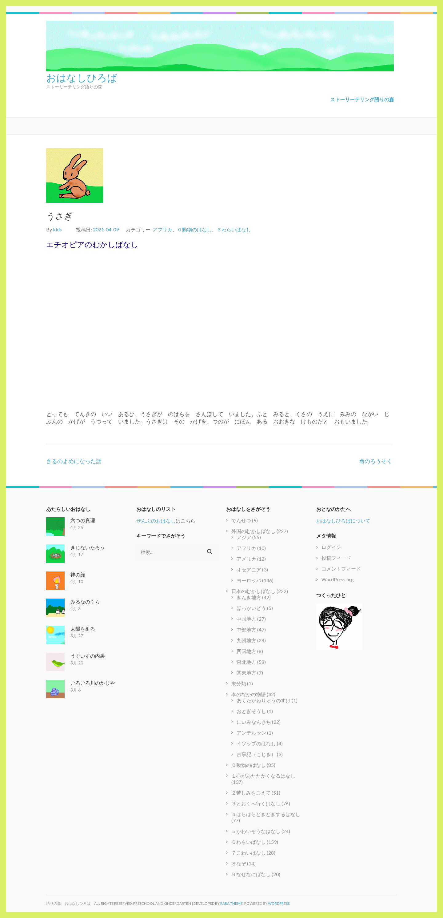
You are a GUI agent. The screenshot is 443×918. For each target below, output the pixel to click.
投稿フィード (336, 558)
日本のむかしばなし (253, 591)
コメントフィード (341, 568)
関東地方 (246, 672)
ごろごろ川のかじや (92, 683)
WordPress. (279, 903)
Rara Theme (231, 903)
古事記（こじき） (256, 754)
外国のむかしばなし (253, 531)
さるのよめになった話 (74, 461)
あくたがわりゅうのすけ (264, 700)
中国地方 (246, 619)
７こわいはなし (248, 853)
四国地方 (246, 651)
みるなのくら (85, 601)
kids (57, 229)
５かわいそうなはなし (256, 831)
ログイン (331, 547)
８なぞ (238, 863)
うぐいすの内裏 (87, 656)
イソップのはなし (256, 743)
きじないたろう (87, 547)
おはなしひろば (81, 77)
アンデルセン (251, 733)
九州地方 (246, 640)
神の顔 (77, 574)
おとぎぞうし (251, 711)
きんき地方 (249, 597)
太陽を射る (82, 628)
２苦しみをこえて (251, 793)
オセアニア (249, 569)
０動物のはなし (194, 229)
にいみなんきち (254, 722)
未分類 (238, 683)
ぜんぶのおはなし (156, 520)
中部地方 (246, 629)
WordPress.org (337, 579)
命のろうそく (375, 461)
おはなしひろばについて (343, 520)
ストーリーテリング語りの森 (362, 99)
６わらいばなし (234, 229)
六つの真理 (82, 520)
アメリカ (246, 559)
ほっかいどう (251, 608)
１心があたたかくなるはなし (263, 776)
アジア (244, 537)
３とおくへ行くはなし (256, 803)
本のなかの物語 (248, 694)
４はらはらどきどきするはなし (265, 814)
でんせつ (241, 520)
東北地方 (246, 662)
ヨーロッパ (249, 580)
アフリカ (162, 229)
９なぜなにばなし (251, 874)
